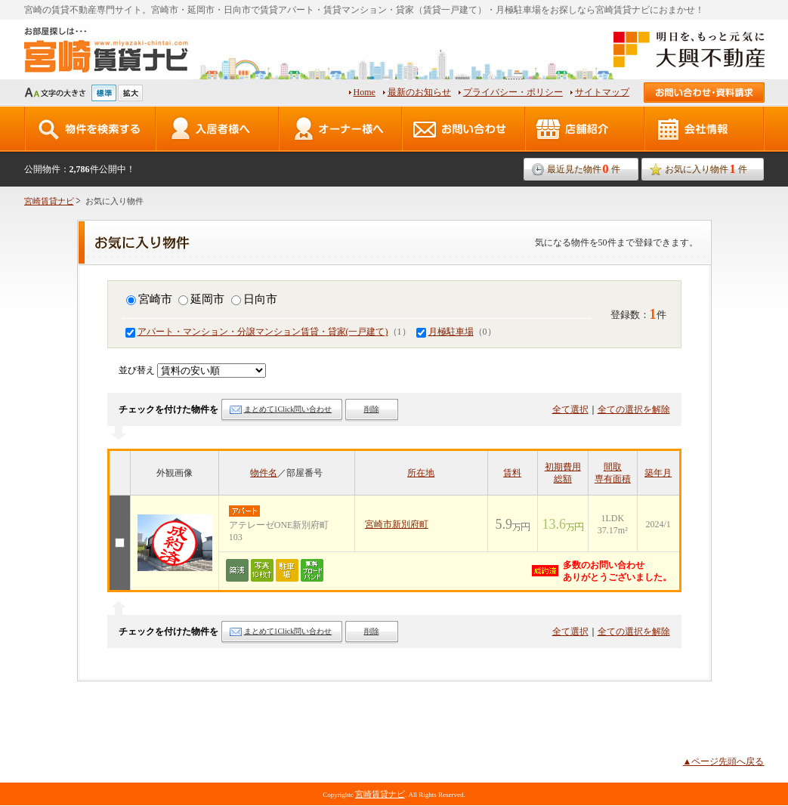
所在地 (420, 473)
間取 (613, 467)
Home (364, 92)
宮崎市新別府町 (396, 524)
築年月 (658, 473)
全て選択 (570, 409)
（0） (456, 331)
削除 (371, 409)
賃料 (512, 473)
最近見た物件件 (583, 168)
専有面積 (613, 479)
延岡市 (201, 299)
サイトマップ (602, 92)
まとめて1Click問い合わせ (288, 409)
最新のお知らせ (419, 92)
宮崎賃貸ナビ (49, 200)
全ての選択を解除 (634, 409)
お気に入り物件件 (706, 168)
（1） (268, 331)
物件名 (263, 473)
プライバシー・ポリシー (513, 92)
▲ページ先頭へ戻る (724, 761)
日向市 (254, 299)
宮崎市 (149, 299)
